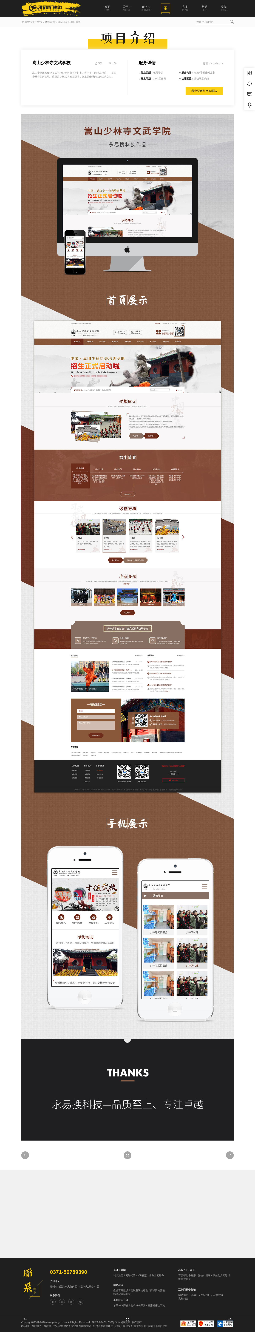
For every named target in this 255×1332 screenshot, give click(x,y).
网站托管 (130, 1275)
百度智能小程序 (187, 1275)
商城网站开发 (157, 1290)
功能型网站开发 (122, 1294)
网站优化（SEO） (188, 1294)
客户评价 (162, 1326)
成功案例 (50, 22)
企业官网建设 (120, 1290)
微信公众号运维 (221, 1275)
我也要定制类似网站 (204, 90)
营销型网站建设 (139, 1290)
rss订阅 (25, 1326)
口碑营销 (218, 1294)
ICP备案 (142, 1275)
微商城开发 (184, 1279)
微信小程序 (204, 1275)
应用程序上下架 (156, 1305)
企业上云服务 (156, 1275)
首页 (39, 22)
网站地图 (37, 1326)
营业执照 (138, 1326)
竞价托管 (183, 1298)
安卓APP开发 (138, 1305)
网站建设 (63, 22)
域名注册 (118, 1275)
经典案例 (150, 1326)
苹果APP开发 (120, 1305)
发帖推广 (206, 1294)
